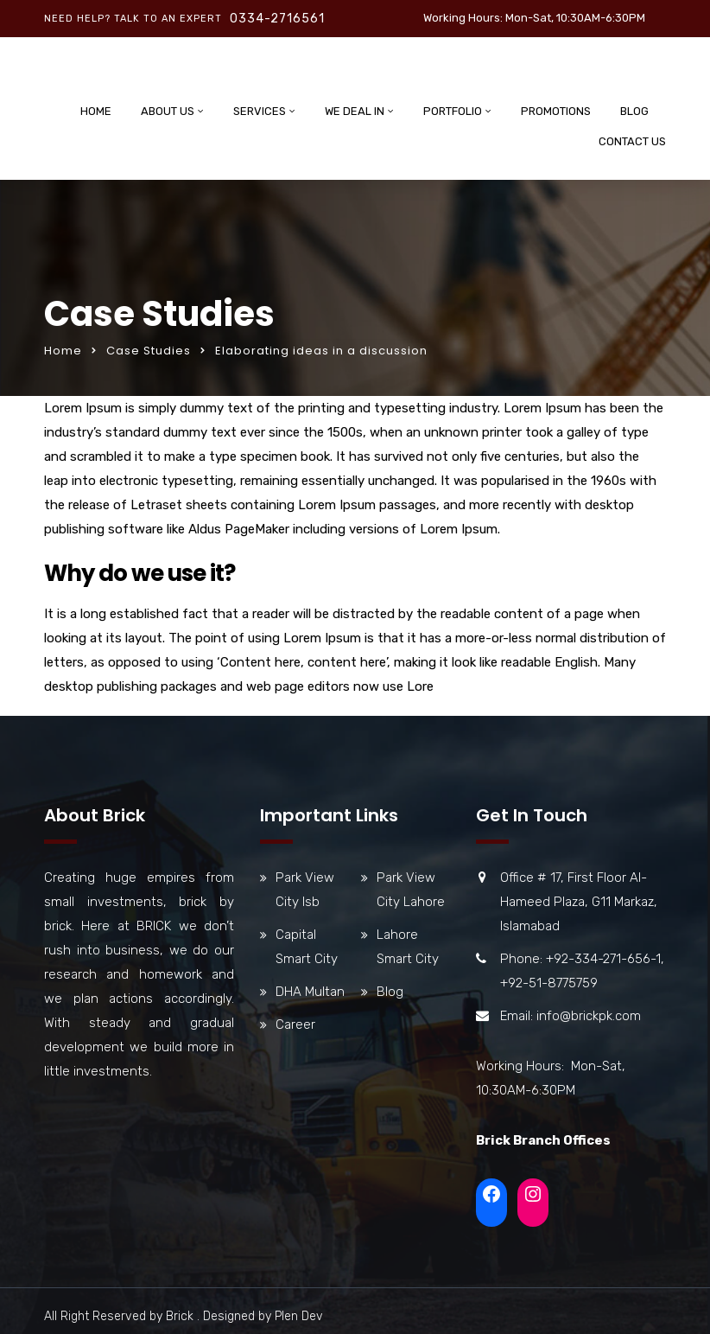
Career (295, 1024)
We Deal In (354, 111)
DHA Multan (310, 991)
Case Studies (148, 350)
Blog (634, 111)
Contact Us (632, 141)
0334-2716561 (277, 18)
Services (259, 111)
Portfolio (452, 111)
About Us (167, 111)
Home (95, 111)
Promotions (556, 111)
